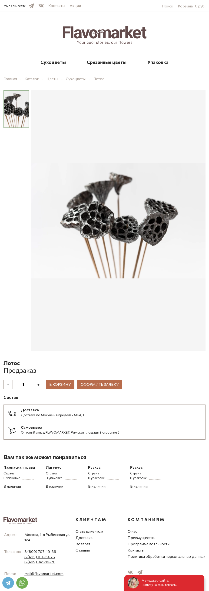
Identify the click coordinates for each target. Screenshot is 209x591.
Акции (75, 5)
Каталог (32, 78)
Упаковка (158, 62)
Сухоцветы (53, 62)
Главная (10, 78)
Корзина (192, 6)
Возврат (83, 544)
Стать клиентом (89, 531)
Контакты (56, 5)
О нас (132, 531)
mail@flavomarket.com (43, 573)
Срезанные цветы (106, 62)
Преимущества (141, 537)
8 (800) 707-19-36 (40, 551)
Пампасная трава (19, 467)
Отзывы (83, 550)
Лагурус (53, 467)
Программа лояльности (148, 544)
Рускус (94, 467)
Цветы (52, 78)
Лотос (98, 78)
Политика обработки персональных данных (167, 556)
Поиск (167, 6)
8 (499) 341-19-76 (39, 562)
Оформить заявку (100, 384)
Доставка (84, 537)
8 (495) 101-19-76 (39, 557)
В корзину (60, 384)
